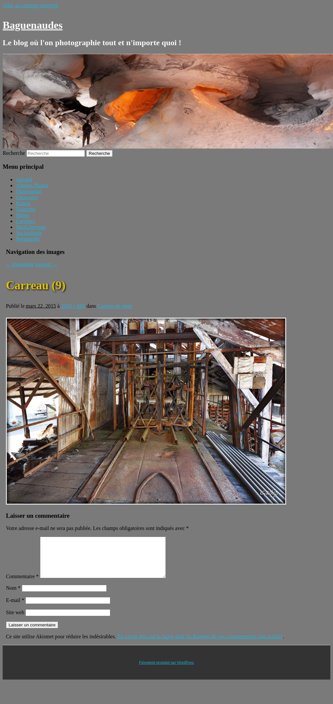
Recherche (14, 153)
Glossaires (27, 197)
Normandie (28, 239)
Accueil (24, 179)
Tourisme (26, 209)
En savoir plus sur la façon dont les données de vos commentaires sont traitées (200, 644)
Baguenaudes (32, 25)
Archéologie (29, 233)
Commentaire (22, 584)
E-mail (15, 608)
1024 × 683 (73, 306)
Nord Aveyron (31, 227)
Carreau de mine (114, 306)
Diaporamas (28, 191)
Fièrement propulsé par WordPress (166, 670)
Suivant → (46, 264)
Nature (23, 203)
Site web (15, 620)
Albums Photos (32, 185)
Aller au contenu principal (30, 5)
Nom (13, 596)
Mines (22, 215)
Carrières (25, 221)
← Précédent (19, 264)
